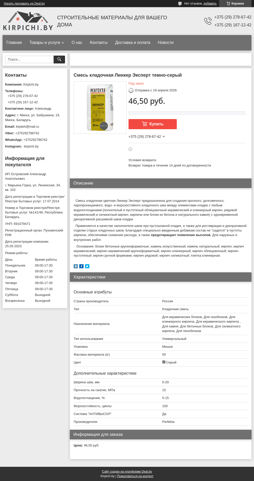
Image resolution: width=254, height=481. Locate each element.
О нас (77, 42)
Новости (165, 42)
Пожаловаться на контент (135, 476)
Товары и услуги (44, 42)
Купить (156, 124)
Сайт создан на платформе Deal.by (127, 471)
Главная (14, 42)
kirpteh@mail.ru (27, 126)
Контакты (98, 42)
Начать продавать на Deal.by (24, 3)
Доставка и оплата (132, 42)
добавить (210, 3)
